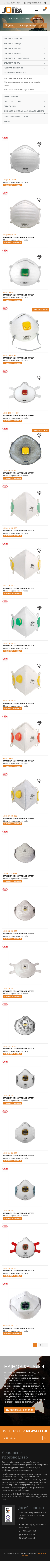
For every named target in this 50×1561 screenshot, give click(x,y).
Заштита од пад (24, 63)
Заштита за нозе (24, 48)
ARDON (24, 121)
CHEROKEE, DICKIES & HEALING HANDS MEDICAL (24, 112)
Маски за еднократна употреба (18, 78)
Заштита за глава (24, 38)
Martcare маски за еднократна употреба (22, 82)
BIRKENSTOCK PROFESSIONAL (24, 117)
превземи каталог (19, 1410)
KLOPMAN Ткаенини (24, 68)
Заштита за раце (24, 43)
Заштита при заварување (24, 58)
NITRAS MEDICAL (24, 96)
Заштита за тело (24, 53)
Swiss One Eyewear (24, 101)
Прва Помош (24, 106)
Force (6, 86)
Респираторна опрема (32, 18)
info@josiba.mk (32, 2)
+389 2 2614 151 (12, 2)
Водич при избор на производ (25, 25)
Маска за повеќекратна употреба (19, 89)
